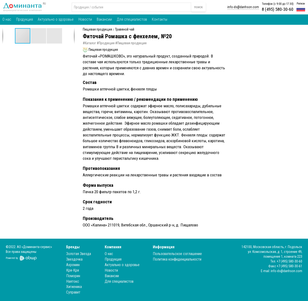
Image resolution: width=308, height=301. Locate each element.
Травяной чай (124, 29)
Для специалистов (132, 19)
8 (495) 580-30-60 (277, 9)
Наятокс (72, 281)
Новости (85, 19)
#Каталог (89, 43)
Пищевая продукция (97, 29)
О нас (6, 19)
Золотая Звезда (78, 253)
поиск (198, 7)
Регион (301, 3)
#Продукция (106, 43)
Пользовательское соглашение (177, 253)
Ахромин (73, 265)
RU (44, 3)
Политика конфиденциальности (177, 259)
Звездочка (74, 259)
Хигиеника (74, 286)
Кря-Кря (72, 270)
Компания (113, 247)
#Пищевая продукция (131, 43)
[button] (39, 36)
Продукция (24, 19)
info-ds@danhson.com (243, 7)
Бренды (73, 247)
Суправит (73, 292)
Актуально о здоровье (56, 19)
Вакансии (104, 19)
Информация (163, 247)
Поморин (73, 276)
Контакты (159, 19)
